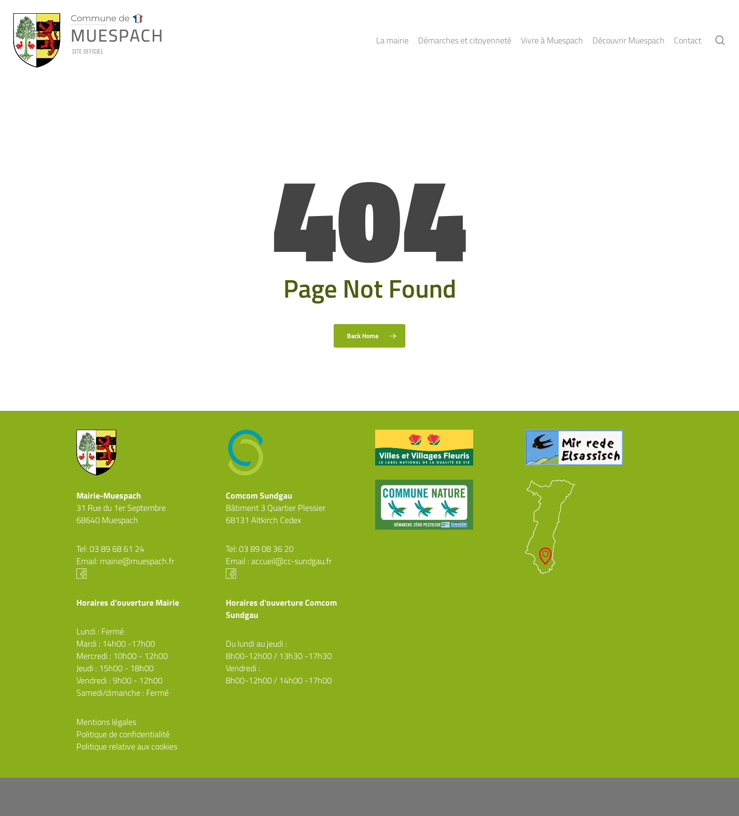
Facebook (145, 573)
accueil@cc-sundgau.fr (291, 561)
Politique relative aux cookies (126, 746)
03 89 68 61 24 (117, 548)
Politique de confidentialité (123, 734)
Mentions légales (106, 722)
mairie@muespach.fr (137, 561)
